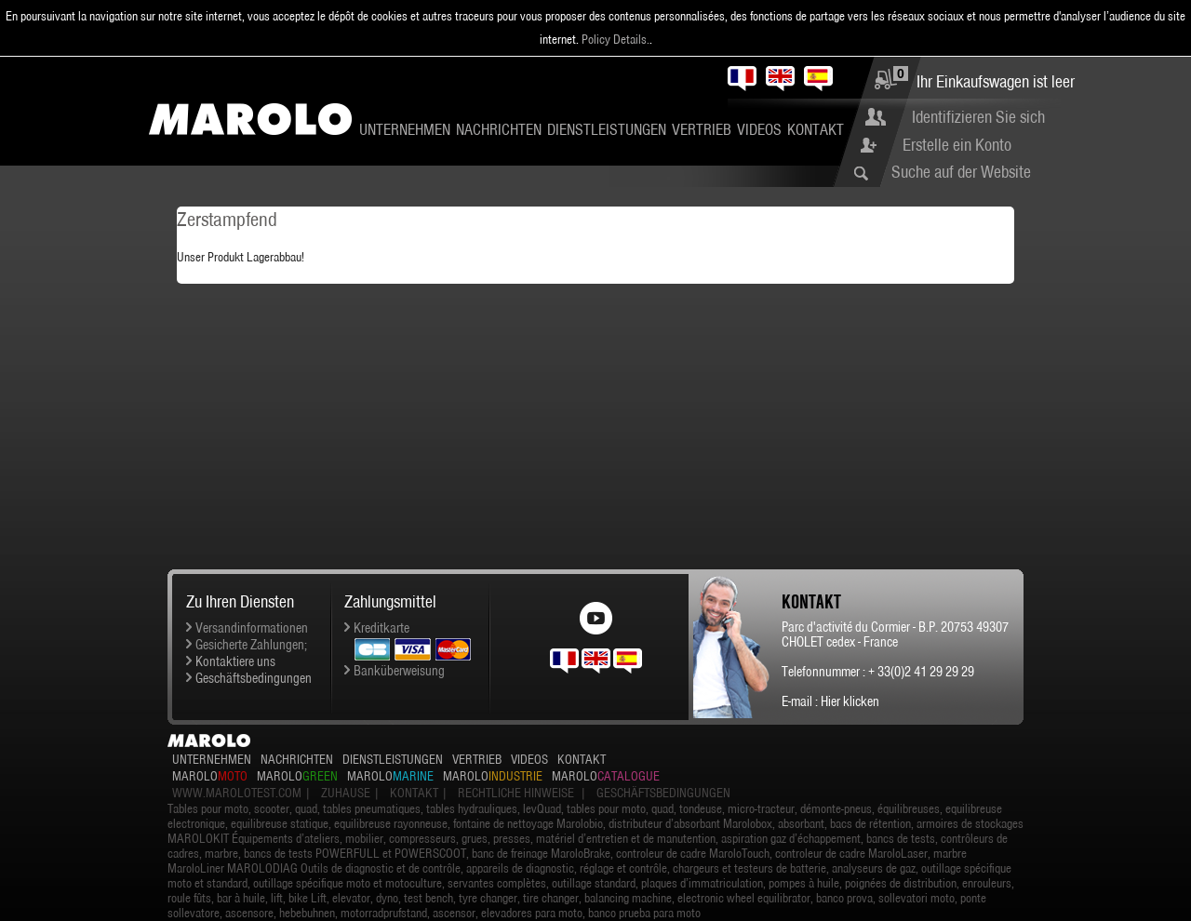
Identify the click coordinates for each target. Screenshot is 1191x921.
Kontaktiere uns (235, 661)
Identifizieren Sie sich (978, 116)
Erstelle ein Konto (957, 144)
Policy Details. (615, 39)
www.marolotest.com (236, 792)
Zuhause (345, 792)
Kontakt (815, 129)
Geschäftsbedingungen (253, 678)
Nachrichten (499, 129)
